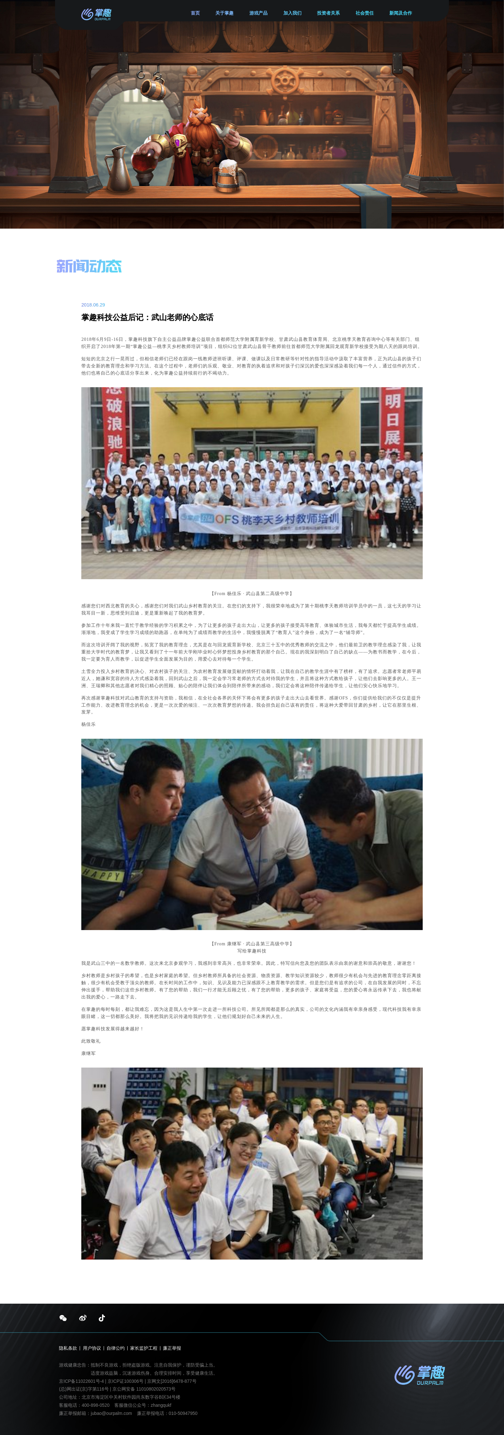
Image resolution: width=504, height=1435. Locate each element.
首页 (195, 13)
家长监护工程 (143, 1348)
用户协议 (92, 1348)
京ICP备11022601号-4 (81, 1381)
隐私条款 (68, 1348)
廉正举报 (172, 1348)
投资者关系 (328, 13)
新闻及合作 (400, 13)
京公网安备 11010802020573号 (144, 1389)
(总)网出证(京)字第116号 (84, 1389)
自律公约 (116, 1348)
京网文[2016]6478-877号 (171, 1381)
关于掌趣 (224, 13)
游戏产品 (258, 13)
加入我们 (292, 13)
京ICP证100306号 (126, 1381)
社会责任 (365, 13)
